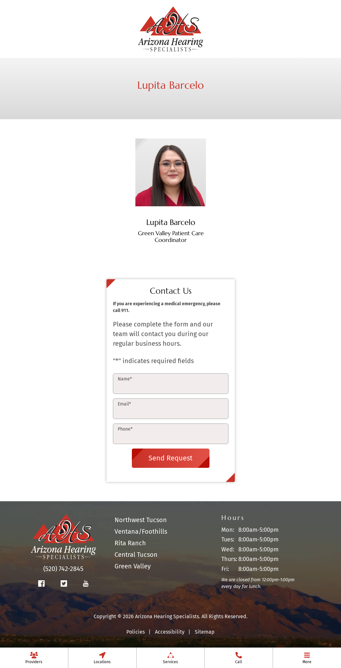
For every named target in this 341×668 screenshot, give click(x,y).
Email (124, 404)
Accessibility (169, 632)
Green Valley (133, 566)
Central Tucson (136, 554)
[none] (34, 657)
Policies (135, 632)
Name (125, 379)
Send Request (170, 458)
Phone (125, 429)
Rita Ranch (130, 543)
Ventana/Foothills (141, 531)
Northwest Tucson (141, 520)
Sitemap (205, 632)
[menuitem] (34, 657)
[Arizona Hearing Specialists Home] (170, 28)
